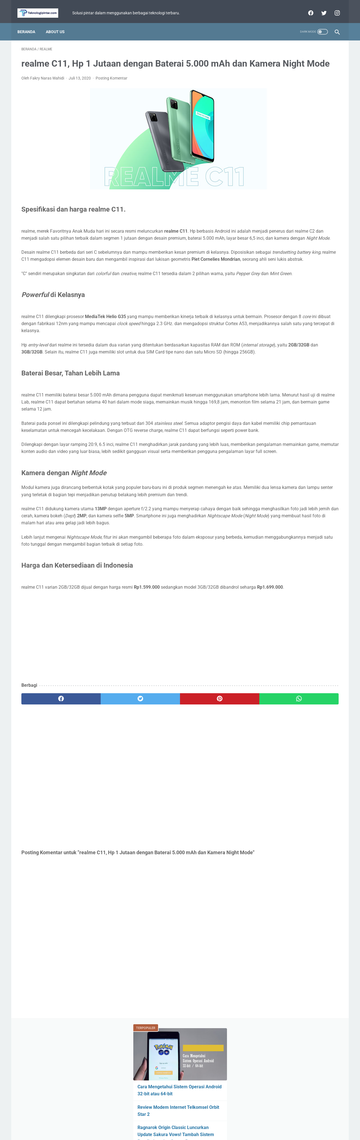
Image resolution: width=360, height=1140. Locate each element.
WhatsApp (290, 274)
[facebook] (306, 7)
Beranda (30, 22)
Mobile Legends (299, 252)
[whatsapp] (207, 792)
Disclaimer (203, 1119)
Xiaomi (296, 263)
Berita (268, 242)
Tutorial (268, 263)
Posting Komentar (111, 87)
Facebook (307, 285)
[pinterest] (154, 792)
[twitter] (319, 7)
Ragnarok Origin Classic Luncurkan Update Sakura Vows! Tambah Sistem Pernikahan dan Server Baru (294, 146)
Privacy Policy (176, 1119)
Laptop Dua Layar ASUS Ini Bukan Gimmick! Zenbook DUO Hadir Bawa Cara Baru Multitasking (294, 173)
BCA (264, 274)
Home (153, 1119)
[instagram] (333, 7)
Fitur (265, 252)
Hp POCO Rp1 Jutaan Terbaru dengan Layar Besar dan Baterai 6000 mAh (291, 201)
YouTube (321, 274)
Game (296, 242)
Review (324, 263)
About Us (59, 22)
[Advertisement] (127, 730)
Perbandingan (273, 285)
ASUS (324, 242)
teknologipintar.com (187, 1131)
